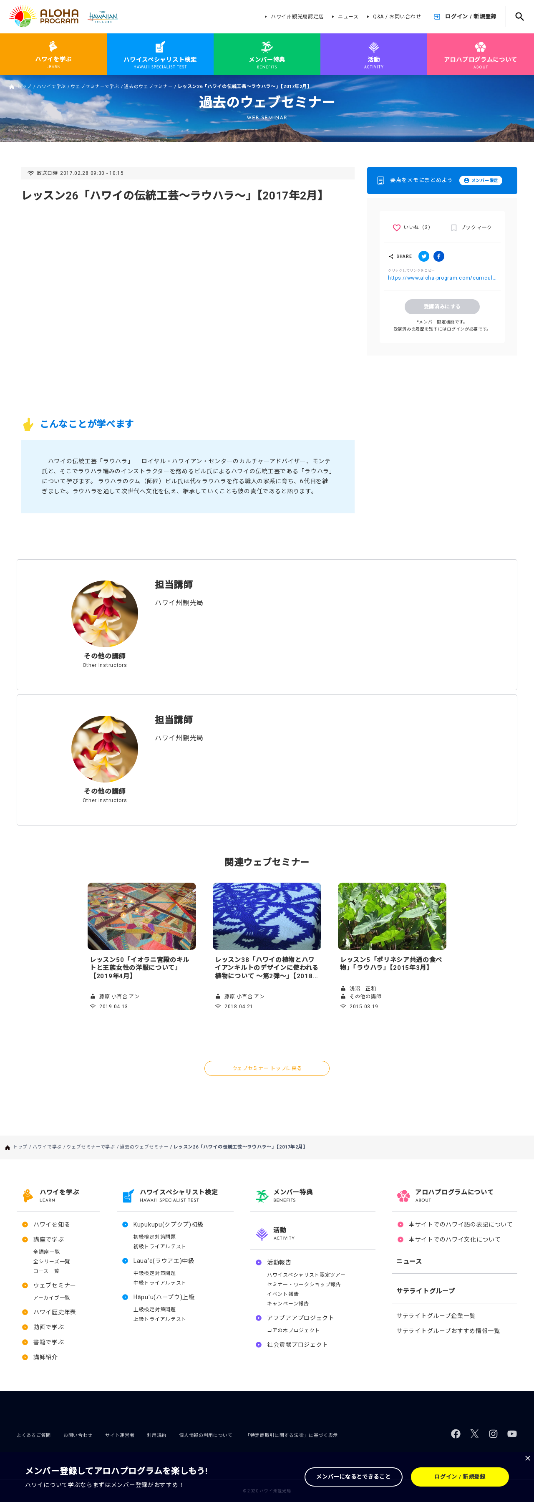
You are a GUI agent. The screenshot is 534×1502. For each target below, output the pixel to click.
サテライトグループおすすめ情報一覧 (448, 1331)
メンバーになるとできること (353, 1477)
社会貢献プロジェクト (297, 1344)
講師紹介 (45, 1357)
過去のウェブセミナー (148, 86)
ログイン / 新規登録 (470, 16)
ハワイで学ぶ (51, 86)
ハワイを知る (51, 1224)
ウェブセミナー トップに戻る (267, 1068)
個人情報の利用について (206, 1435)
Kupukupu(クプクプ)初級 (169, 1224)
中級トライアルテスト (160, 1283)
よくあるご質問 (34, 1435)
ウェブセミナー (54, 1285)
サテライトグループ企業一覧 (436, 1316)
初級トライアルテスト (160, 1247)
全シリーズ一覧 (51, 1262)
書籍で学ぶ (48, 1342)
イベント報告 (283, 1294)
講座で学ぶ (48, 1239)
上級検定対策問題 (155, 1310)
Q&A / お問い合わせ (397, 17)
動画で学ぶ (48, 1327)
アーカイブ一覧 (51, 1298)
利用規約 (156, 1435)
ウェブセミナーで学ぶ (95, 86)
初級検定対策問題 (155, 1237)
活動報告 (279, 1262)
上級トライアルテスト (160, 1319)
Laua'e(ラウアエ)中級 (164, 1260)
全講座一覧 (46, 1252)
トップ (24, 86)
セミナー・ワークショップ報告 (304, 1284)
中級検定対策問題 (155, 1273)
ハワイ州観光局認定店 (297, 17)
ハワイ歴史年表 (54, 1312)
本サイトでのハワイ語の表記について (461, 1224)
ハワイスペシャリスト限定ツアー (306, 1275)
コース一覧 (46, 1271)
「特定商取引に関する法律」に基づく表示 (291, 1435)
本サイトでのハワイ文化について (455, 1239)
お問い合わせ (78, 1435)
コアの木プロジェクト (293, 1330)
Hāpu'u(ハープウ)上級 (164, 1297)
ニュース (348, 17)
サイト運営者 (119, 1435)
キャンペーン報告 (288, 1304)
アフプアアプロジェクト (301, 1318)
